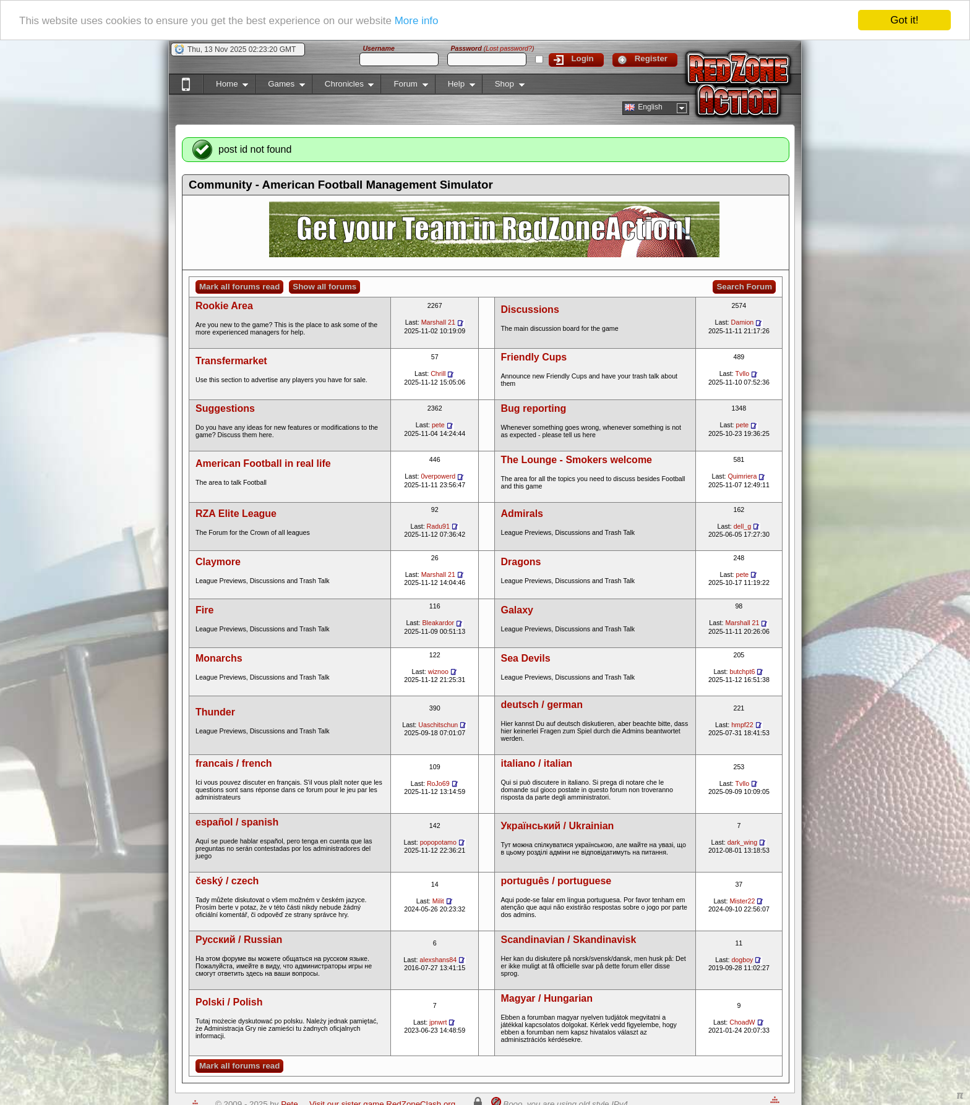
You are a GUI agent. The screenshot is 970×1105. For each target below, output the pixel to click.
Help (455, 86)
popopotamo (438, 842)
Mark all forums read (239, 286)
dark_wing (743, 842)
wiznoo (438, 671)
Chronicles (343, 86)
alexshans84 (438, 959)
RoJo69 (438, 783)
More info (417, 21)
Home (225, 86)
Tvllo (743, 373)
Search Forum (744, 286)
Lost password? (509, 48)
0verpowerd (438, 476)
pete (438, 425)
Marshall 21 (438, 322)
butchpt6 (742, 671)
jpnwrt (438, 1022)
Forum (403, 86)
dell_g (742, 526)
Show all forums (324, 286)
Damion (742, 322)
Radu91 (438, 526)
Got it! (904, 20)
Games (280, 86)
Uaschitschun (438, 724)
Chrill (438, 373)
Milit (438, 901)
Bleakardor (439, 622)
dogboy (742, 959)
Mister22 (742, 901)
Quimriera (742, 476)
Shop (503, 86)
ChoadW (742, 1022)
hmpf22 (742, 724)
